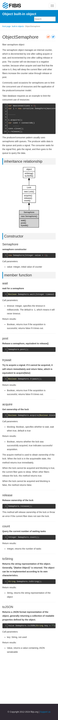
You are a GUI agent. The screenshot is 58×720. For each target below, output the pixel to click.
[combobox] (45, 19)
